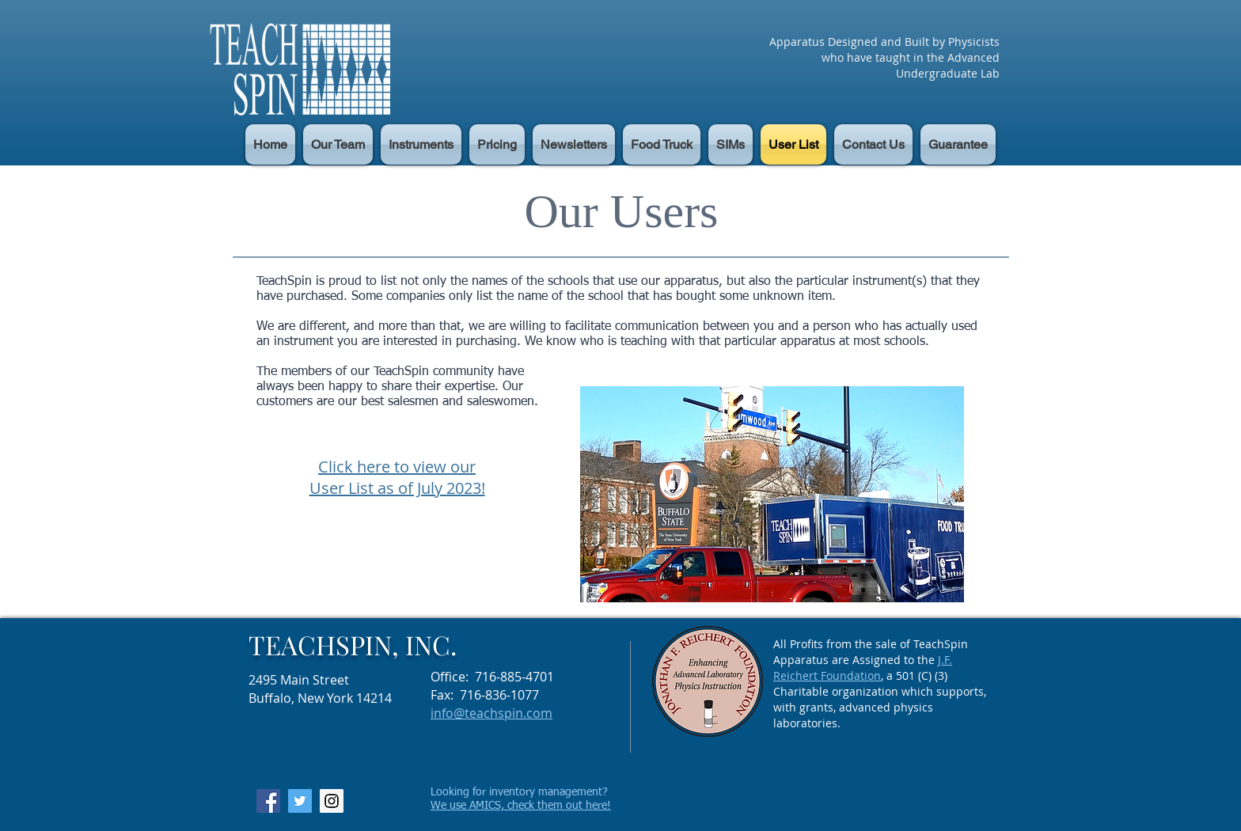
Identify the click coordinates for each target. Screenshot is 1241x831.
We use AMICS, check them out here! (521, 805)
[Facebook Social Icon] (268, 801)
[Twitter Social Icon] (300, 801)
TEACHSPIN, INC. (353, 644)
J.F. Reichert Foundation (862, 667)
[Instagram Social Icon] (331, 801)
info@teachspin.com (491, 713)
